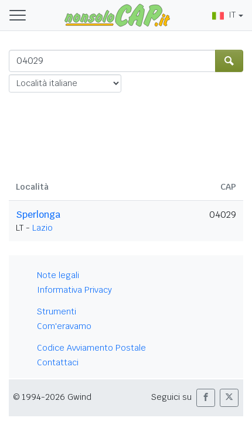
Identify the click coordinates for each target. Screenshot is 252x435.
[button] (205, 398)
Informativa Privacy (74, 290)
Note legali (58, 275)
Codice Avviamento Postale (91, 347)
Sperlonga (38, 214)
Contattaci (58, 362)
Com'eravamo (64, 326)
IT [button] (224, 14)
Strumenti (56, 311)
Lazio (42, 227)
